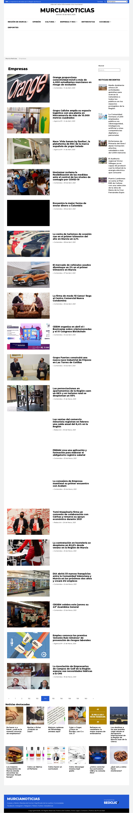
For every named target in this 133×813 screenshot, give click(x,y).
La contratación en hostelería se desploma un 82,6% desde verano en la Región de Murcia (72, 545)
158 (69, 699)
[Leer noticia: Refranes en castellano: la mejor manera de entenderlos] (98, 716)
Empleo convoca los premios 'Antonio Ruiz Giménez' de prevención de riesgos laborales (72, 638)
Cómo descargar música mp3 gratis (76, 769)
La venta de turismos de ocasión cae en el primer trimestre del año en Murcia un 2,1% (72, 236)
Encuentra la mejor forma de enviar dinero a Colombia (69, 204)
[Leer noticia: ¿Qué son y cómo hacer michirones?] (119, 755)
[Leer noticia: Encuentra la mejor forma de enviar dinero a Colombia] (28, 213)
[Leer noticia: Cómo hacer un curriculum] (56, 755)
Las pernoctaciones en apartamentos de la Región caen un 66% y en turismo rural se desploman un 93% (72, 392)
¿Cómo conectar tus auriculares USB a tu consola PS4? (97, 770)
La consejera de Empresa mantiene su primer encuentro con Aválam (71, 483)
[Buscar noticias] (105, 2)
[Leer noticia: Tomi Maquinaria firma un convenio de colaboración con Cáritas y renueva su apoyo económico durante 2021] (28, 522)
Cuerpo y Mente (13, 803)
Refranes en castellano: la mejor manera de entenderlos (97, 731)
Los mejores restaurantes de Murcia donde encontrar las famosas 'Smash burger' (13, 772)
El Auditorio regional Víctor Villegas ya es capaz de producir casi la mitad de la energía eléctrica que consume (117, 166)
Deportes (13, 28)
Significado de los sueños (44, 803)
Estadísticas (48, 806)
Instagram (19, 806)
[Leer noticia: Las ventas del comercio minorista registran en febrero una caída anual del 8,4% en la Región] (28, 429)
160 (86, 699)
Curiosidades (59, 803)
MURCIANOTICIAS (67, 11)
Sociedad (105, 22)
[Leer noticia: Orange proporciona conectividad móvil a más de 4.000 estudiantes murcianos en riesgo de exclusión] (28, 88)
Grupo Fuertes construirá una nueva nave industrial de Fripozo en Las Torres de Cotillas (72, 360)
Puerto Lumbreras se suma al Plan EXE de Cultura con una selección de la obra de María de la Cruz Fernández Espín (117, 186)
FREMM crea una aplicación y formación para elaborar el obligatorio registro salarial (70, 453)
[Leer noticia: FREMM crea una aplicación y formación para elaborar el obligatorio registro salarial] (28, 460)
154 (45, 699)
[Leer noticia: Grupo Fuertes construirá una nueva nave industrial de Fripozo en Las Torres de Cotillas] (28, 367)
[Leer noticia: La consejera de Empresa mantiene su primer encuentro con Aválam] (28, 491)
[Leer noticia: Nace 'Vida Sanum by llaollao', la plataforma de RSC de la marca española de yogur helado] (28, 151)
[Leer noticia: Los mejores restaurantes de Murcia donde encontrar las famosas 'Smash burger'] (14, 755)
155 (53, 699)
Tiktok (34, 806)
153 (37, 699)
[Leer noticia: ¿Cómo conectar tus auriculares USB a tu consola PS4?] (98, 755)
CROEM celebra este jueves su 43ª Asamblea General (70, 605)
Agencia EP (58, 121)
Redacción (58, 430)
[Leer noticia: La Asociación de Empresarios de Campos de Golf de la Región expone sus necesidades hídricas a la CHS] (28, 676)
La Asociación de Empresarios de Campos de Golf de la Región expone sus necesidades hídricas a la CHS (72, 670)
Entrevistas (88, 22)
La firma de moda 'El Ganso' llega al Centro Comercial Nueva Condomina (72, 298)
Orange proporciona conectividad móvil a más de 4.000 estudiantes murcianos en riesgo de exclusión (72, 81)
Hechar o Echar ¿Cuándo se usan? (34, 730)
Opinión (36, 22)
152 (29, 699)
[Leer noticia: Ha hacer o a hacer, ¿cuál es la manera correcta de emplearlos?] (14, 716)
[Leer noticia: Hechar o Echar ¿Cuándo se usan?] (35, 716)
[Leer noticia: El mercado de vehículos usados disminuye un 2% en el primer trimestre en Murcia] (28, 275)
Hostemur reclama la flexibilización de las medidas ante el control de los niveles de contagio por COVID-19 (72, 176)
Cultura (50, 22)
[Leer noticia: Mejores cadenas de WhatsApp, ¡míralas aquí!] (56, 716)
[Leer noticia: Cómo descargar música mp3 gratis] (77, 755)
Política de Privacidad (97, 811)
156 (61, 699)
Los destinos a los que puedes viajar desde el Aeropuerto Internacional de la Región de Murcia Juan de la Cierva (119, 735)
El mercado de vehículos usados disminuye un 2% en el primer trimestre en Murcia (72, 267)
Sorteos (100, 2)
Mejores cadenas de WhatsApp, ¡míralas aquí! (56, 730)
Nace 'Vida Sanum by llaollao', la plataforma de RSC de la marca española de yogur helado (71, 144)
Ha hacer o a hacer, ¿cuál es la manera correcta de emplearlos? (14, 731)
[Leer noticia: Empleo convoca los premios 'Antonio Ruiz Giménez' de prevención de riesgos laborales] (28, 645)
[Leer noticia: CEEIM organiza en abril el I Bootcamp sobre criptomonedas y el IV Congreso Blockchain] (28, 337)
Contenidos (58, 88)
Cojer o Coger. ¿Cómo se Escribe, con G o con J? (76, 731)
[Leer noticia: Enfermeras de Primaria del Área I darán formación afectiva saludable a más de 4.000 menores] (103, 143)
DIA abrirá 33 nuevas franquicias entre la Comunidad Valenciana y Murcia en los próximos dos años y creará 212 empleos (72, 577)
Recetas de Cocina (26, 803)
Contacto (84, 811)
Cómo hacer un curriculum (55, 768)
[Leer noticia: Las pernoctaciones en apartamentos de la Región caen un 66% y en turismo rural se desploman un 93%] (28, 398)
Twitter (40, 806)
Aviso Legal (75, 811)
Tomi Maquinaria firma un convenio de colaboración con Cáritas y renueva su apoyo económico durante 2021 (70, 516)
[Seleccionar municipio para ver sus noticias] (117, 2)
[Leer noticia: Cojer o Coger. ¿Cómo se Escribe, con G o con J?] (77, 716)
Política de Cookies (63, 811)
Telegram (27, 806)
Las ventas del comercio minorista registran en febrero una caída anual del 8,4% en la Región (71, 423)
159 (78, 699)
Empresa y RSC (68, 22)
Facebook (10, 806)
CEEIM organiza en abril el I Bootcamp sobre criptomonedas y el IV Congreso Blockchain (72, 329)
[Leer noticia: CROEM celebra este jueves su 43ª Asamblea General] (28, 614)
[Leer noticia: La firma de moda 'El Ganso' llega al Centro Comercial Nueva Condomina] (28, 306)
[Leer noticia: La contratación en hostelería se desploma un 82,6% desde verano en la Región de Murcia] (28, 553)
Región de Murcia (18, 22)
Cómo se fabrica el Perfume (34, 768)
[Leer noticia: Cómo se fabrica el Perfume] (35, 755)
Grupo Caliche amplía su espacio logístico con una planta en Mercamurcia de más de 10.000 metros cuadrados (72, 114)
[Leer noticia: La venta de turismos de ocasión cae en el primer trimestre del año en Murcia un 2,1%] (28, 244)
